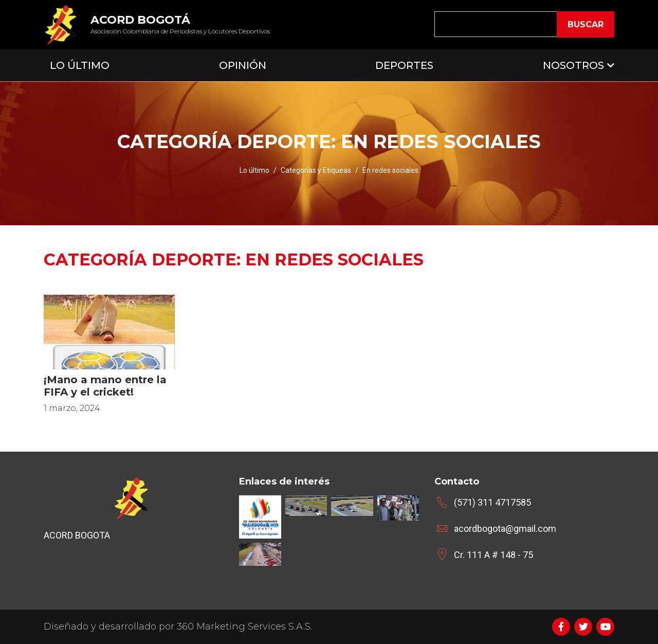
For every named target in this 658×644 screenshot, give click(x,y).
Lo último (254, 170)
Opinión (242, 65)
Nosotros (573, 65)
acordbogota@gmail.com (505, 528)
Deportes (404, 65)
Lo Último (79, 65)
